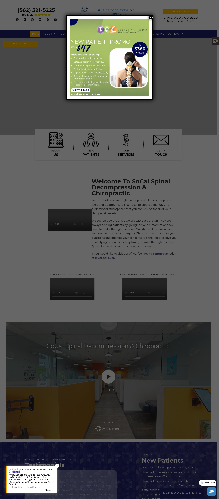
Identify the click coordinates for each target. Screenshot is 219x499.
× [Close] (151, 18)
